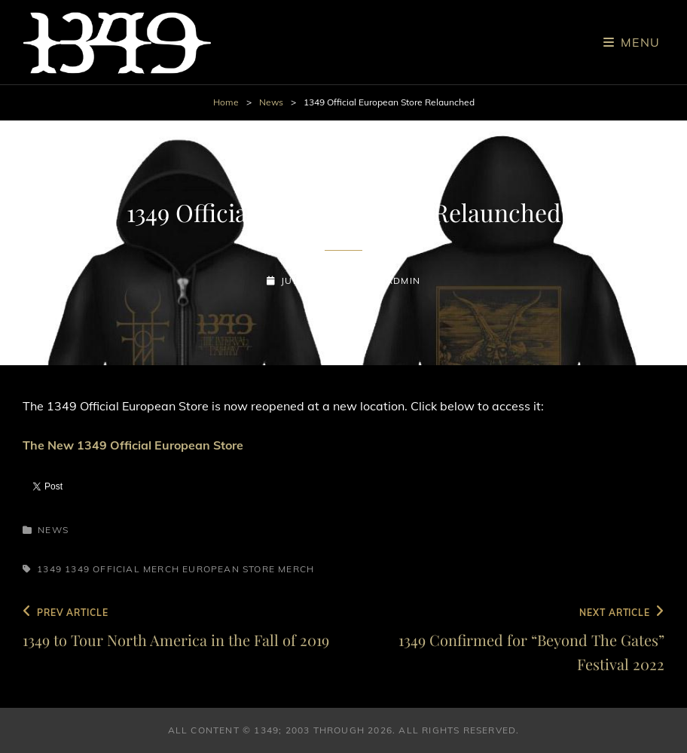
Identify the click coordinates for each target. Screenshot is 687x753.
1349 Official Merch (122, 569)
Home (226, 102)
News (271, 102)
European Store (228, 569)
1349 (49, 569)
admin (403, 280)
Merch (296, 569)
